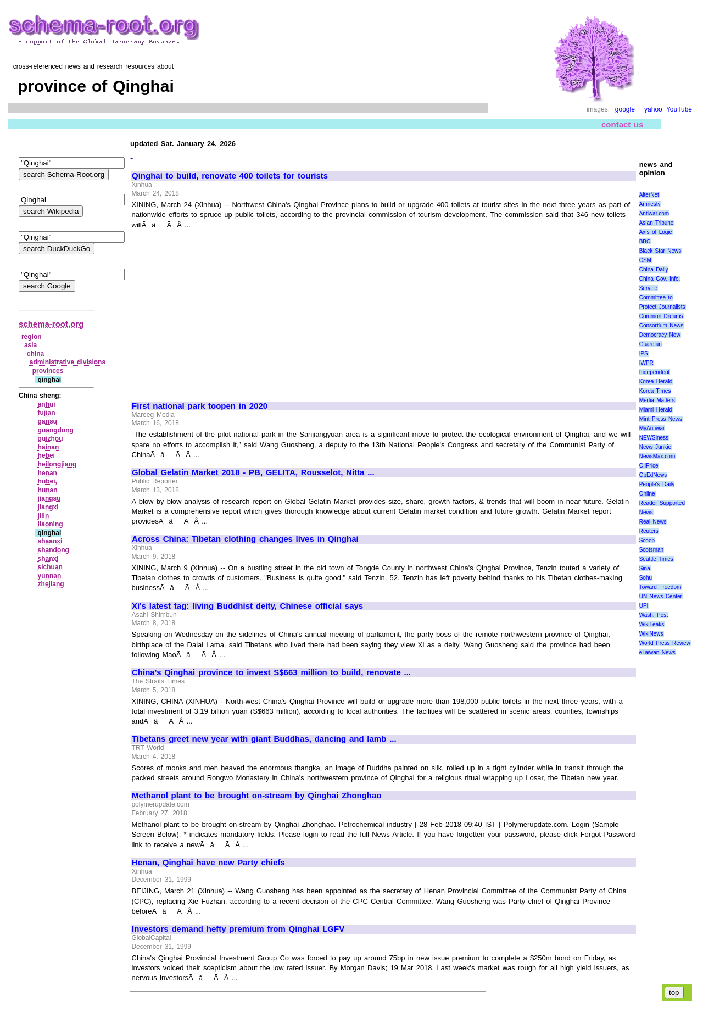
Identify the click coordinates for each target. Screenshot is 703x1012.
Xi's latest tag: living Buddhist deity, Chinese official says (247, 606)
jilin (43, 516)
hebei (46, 455)
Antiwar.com (654, 213)
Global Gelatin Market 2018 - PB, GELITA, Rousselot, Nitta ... (253, 472)
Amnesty (650, 204)
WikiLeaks (652, 624)
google (625, 109)
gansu (47, 421)
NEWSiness (653, 438)
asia (30, 345)
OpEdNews (653, 475)
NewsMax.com (657, 456)
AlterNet (649, 195)
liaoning (50, 524)
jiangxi (48, 507)
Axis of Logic (655, 232)
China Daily (653, 269)
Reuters (649, 531)
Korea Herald (656, 382)
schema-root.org (51, 324)
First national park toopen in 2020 (199, 406)
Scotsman (651, 550)
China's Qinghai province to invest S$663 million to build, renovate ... (271, 672)
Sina (644, 568)
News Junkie (655, 447)
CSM (645, 260)
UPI (644, 606)
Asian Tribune (656, 223)
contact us (622, 124)
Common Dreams (661, 316)
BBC (645, 241)
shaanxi (50, 541)
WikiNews (651, 634)
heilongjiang (57, 464)
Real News (653, 522)
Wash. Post (653, 615)
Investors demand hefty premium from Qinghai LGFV (238, 929)
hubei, (47, 481)
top (674, 992)
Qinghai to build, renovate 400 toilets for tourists (230, 175)
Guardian (650, 344)
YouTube (679, 109)
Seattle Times (656, 559)
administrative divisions (67, 362)
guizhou (50, 438)
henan (47, 473)
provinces (48, 371)
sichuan (50, 567)
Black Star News (660, 251)
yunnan (50, 576)
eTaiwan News (657, 652)
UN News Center (660, 596)
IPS (643, 354)
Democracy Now (659, 335)
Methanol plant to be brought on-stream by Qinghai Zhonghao (256, 795)
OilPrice (649, 466)
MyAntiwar (652, 428)
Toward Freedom (660, 587)
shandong (53, 550)
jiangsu (49, 498)
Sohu (645, 578)
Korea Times (655, 391)
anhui (46, 404)
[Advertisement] (224, 310)
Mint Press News (660, 419)
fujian (46, 412)
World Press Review (664, 643)
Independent (654, 372)
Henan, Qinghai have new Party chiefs (208, 862)
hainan (48, 447)
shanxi (48, 559)
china (35, 354)
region (31, 337)
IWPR (646, 363)
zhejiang (51, 584)
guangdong (56, 430)
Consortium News (661, 325)
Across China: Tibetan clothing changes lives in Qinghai (245, 539)
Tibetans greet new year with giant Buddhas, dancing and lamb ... (264, 739)
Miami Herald (656, 410)
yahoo (653, 109)
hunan (48, 490)
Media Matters (657, 400)
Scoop (647, 540)
